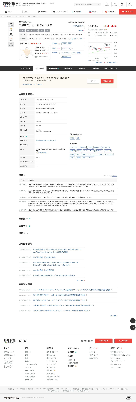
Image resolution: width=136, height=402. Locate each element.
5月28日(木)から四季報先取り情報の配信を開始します (33, 3)
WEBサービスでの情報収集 (45, 389)
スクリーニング (59, 11)
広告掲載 (30, 389)
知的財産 (76, 389)
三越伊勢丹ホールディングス (22, 16)
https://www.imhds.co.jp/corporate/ (46, 140)
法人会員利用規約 (82, 391)
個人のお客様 (103, 341)
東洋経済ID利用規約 (54, 391)
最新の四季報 (25, 68)
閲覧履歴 (107, 4)
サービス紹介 (21, 389)
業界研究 (76, 12)
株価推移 (96, 68)
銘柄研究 (42, 12)
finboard (114, 176)
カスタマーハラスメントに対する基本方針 (114, 389)
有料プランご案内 (127, 11)
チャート (114, 4)
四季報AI (110, 12)
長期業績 (67, 68)
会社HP (81, 30)
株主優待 (82, 68)
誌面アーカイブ (109, 68)
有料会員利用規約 (68, 391)
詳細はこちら (107, 81)
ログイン (130, 4)
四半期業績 (53, 68)
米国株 (93, 12)
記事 (26, 12)
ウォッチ (122, 4)
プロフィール (39, 68)
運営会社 (11, 389)
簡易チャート (100, 62)
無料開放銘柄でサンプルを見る (32, 84)
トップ (8, 11)
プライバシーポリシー (63, 389)
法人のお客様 (123, 341)
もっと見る (80, 280)
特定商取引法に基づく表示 (90, 389)
